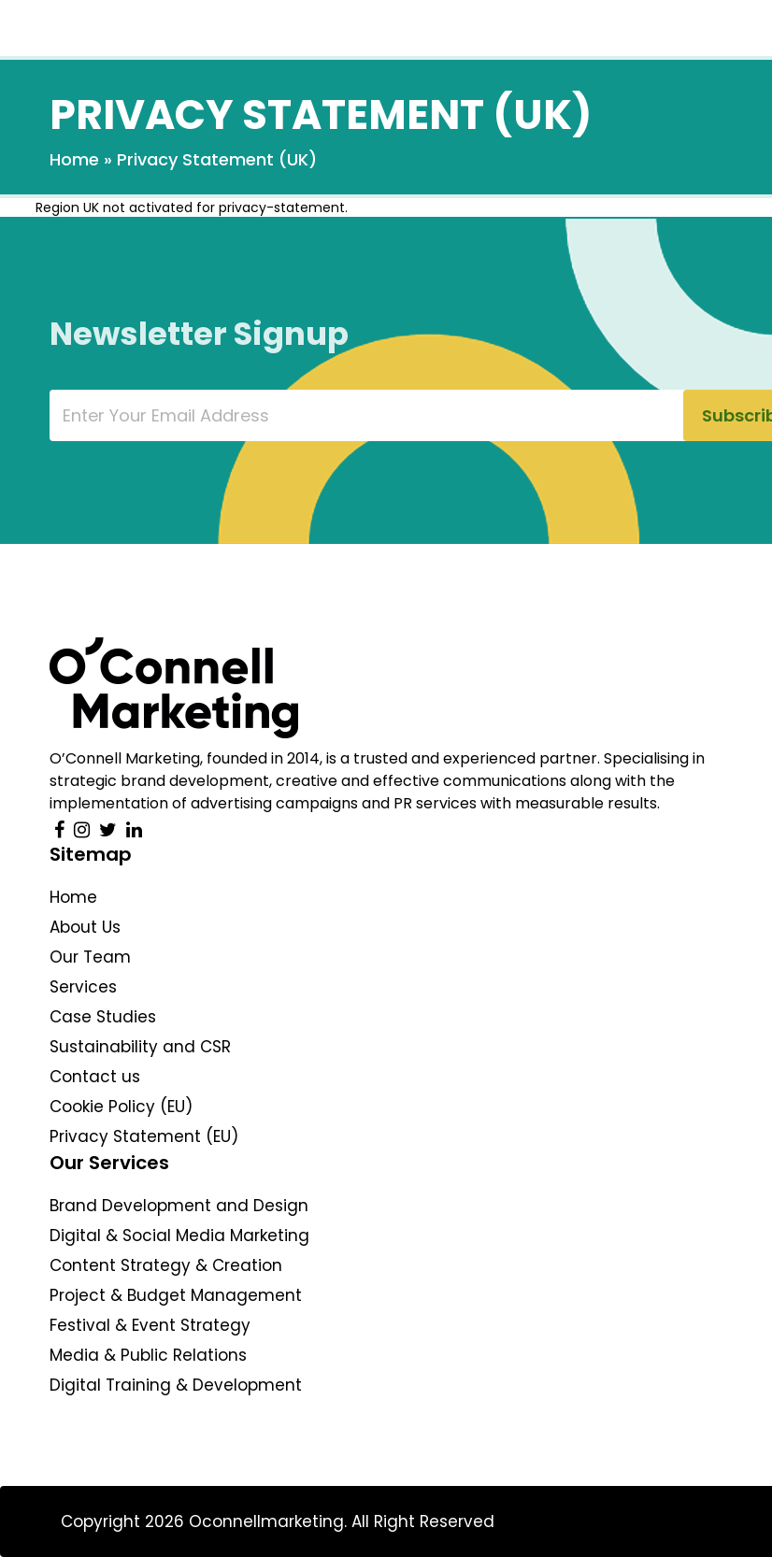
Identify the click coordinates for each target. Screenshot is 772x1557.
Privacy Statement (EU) (144, 1136)
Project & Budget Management (176, 1295)
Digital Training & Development (176, 1385)
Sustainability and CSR (140, 1047)
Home (74, 159)
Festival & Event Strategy (150, 1325)
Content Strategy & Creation (166, 1265)
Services (83, 987)
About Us (85, 927)
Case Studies (103, 1017)
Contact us (95, 1076)
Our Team (90, 957)
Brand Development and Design (179, 1205)
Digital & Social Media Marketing (179, 1235)
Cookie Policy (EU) (121, 1106)
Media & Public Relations (148, 1355)
